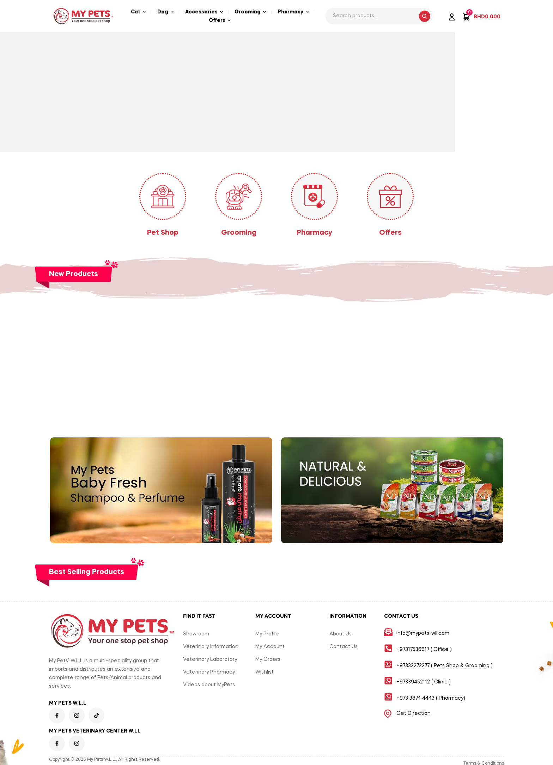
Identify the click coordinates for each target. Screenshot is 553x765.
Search (424, 16)
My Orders (267, 659)
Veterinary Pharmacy (209, 672)
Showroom (196, 634)
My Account (270, 646)
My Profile (267, 634)
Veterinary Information (210, 646)
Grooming (238, 233)
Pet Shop (162, 233)
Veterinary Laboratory (210, 659)
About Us (340, 634)
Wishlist (264, 672)
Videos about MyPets (209, 684)
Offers (390, 233)
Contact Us (343, 646)
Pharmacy (314, 233)
